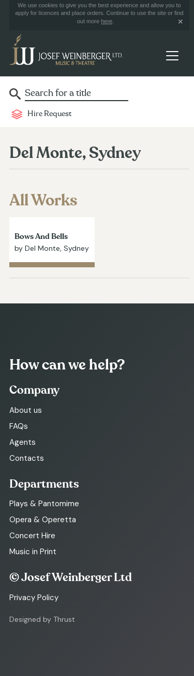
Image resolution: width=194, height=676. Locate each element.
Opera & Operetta (42, 519)
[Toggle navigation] (172, 55)
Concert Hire (32, 535)
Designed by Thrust (42, 619)
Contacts (26, 458)
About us (25, 410)
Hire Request (49, 114)
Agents (22, 442)
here (106, 21)
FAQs (18, 426)
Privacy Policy (33, 597)
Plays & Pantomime (44, 503)
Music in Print (32, 551)
